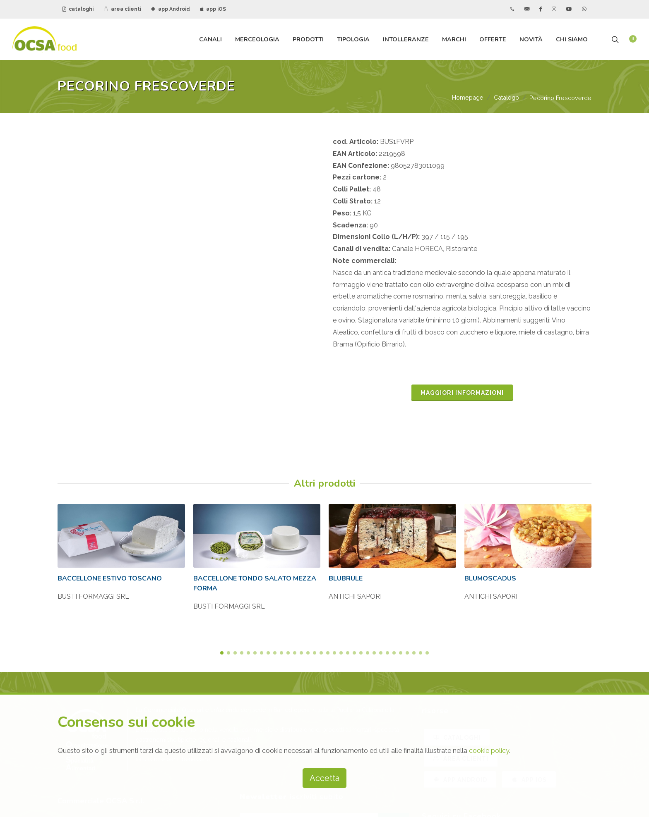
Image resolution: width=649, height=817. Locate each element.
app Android (170, 9)
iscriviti (394, 669)
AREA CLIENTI (460, 607)
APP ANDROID (460, 628)
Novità (531, 39)
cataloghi (78, 9)
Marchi (454, 39)
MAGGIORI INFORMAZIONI (462, 393)
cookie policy (489, 751)
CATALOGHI (457, 586)
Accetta (324, 778)
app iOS (213, 9)
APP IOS (529, 628)
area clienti (122, 9)
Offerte (492, 39)
